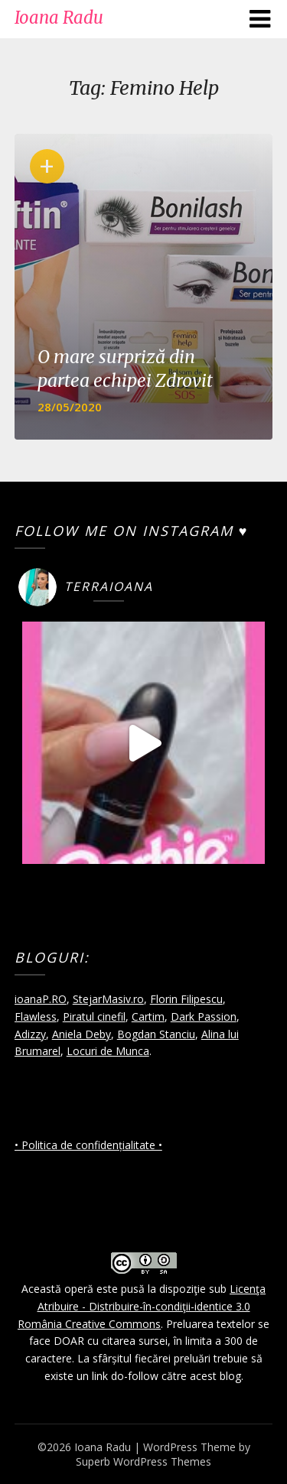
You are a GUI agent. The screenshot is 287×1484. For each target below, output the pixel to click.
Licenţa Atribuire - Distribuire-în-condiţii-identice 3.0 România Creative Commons (142, 1306)
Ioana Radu (59, 17)
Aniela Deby (81, 1034)
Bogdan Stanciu (156, 1034)
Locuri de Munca (108, 1051)
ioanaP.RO (41, 999)
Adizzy (30, 1034)
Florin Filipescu (186, 999)
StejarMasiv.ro (108, 999)
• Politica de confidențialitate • (88, 1145)
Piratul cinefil (94, 1016)
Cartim (148, 1016)
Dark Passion (203, 1016)
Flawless (36, 1016)
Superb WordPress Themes (143, 1461)
